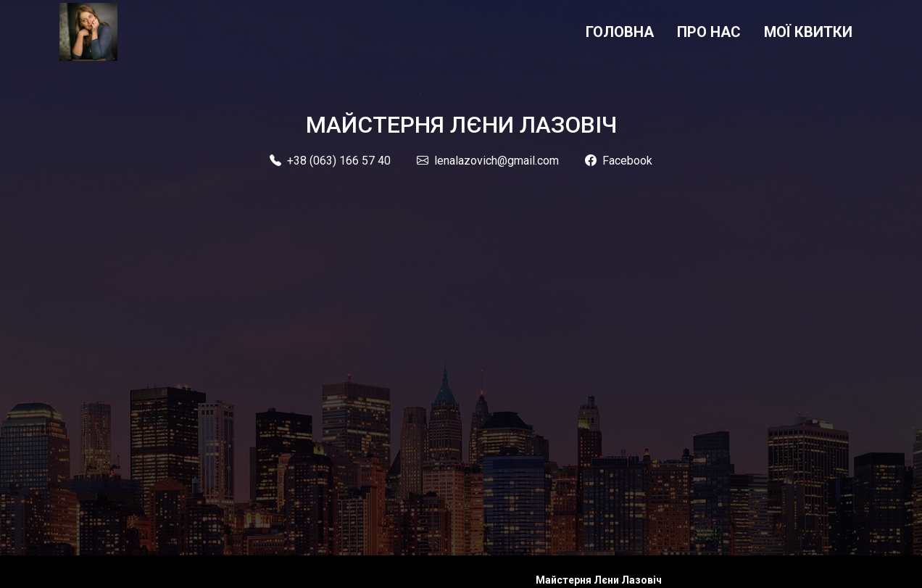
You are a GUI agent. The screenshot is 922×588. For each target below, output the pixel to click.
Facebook (618, 160)
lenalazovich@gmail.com (488, 160)
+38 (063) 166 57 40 (330, 160)
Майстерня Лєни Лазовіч (599, 580)
